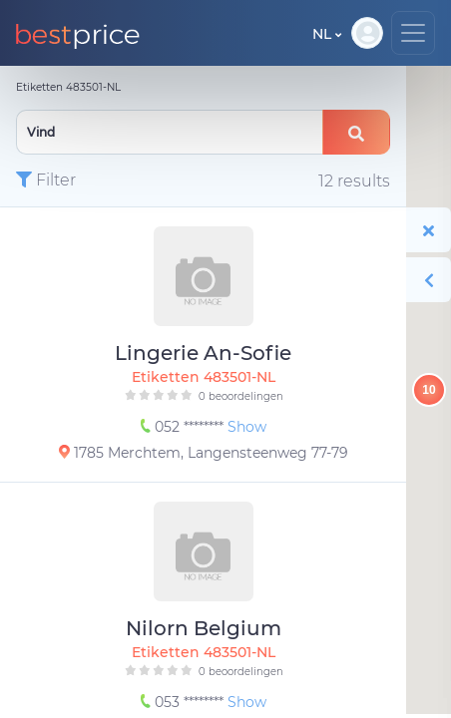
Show (246, 427)
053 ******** (184, 702)
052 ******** (184, 427)
